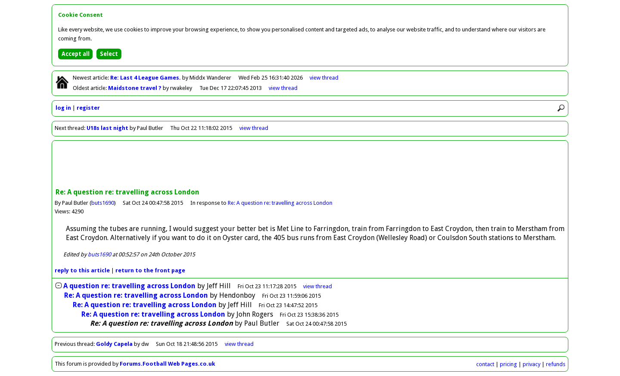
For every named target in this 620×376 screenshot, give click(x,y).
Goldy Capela (114, 344)
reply (82, 270)
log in (63, 108)
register (88, 108)
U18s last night (107, 128)
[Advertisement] (310, 165)
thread (317, 286)
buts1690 (102, 203)
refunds (555, 364)
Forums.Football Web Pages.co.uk (167, 364)
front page (150, 270)
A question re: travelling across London (129, 286)
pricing (508, 364)
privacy (531, 364)
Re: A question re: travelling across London (280, 203)
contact (485, 364)
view (324, 77)
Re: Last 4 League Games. (146, 77)
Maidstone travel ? (135, 88)
